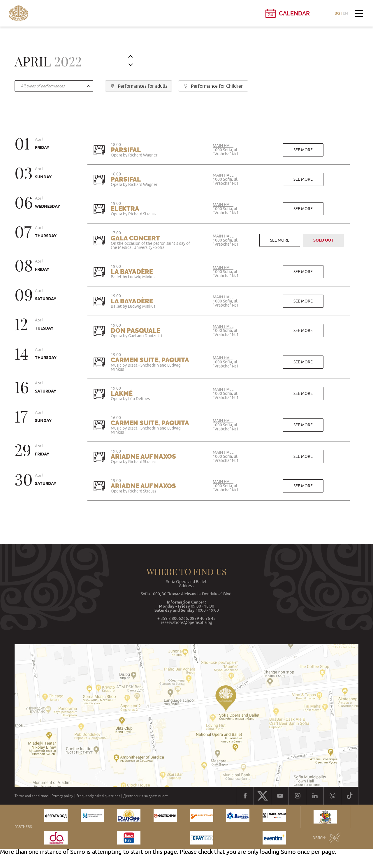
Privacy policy (62, 796)
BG (337, 13)
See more (303, 149)
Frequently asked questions (98, 796)
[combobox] (54, 86)
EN (345, 13)
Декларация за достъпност (145, 796)
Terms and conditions (31, 796)
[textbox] (52, 86)
